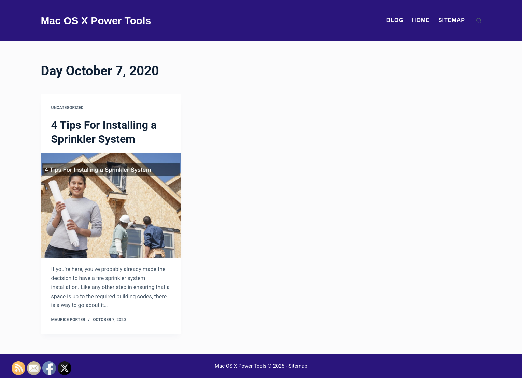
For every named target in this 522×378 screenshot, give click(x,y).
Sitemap (451, 20)
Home (421, 20)
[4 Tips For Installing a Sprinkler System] (111, 205)
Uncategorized (67, 107)
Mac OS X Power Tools (96, 20)
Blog (395, 20)
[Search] (478, 20)
